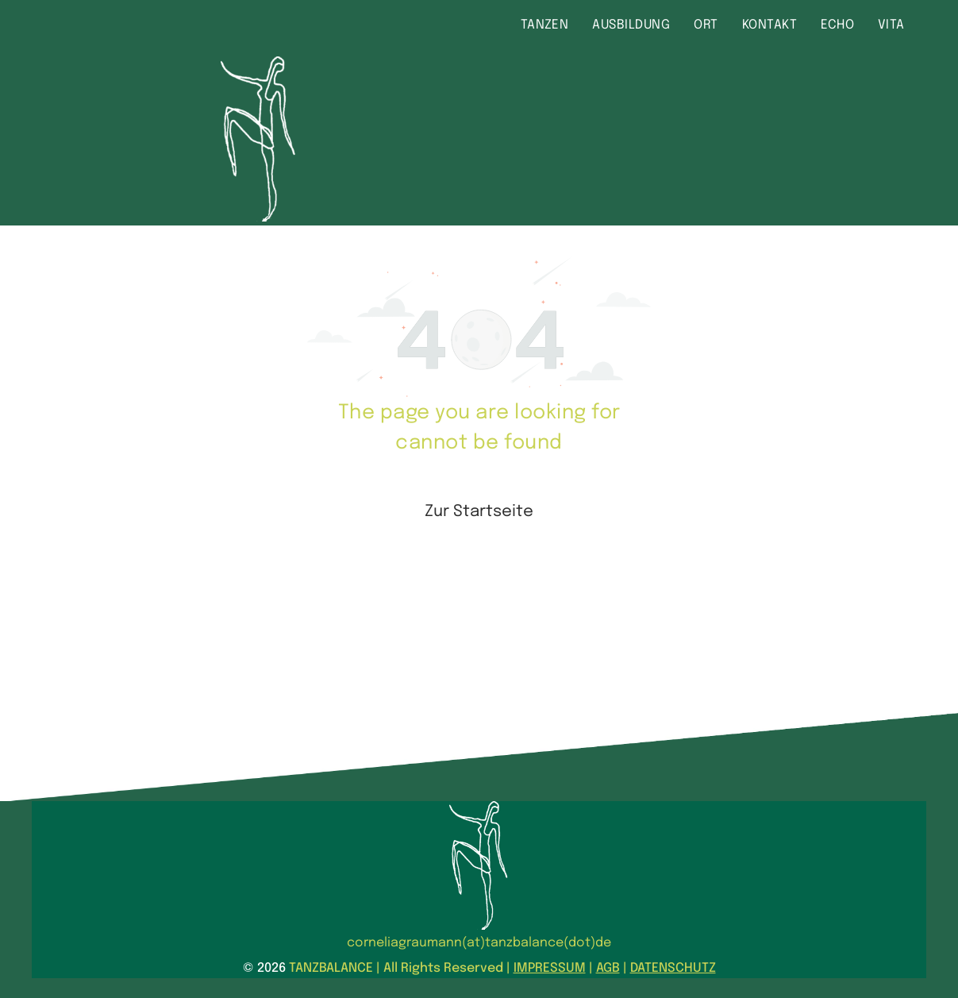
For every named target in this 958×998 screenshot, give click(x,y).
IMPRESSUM (550, 968)
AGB (608, 968)
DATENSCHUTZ (673, 968)
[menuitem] (545, 25)
